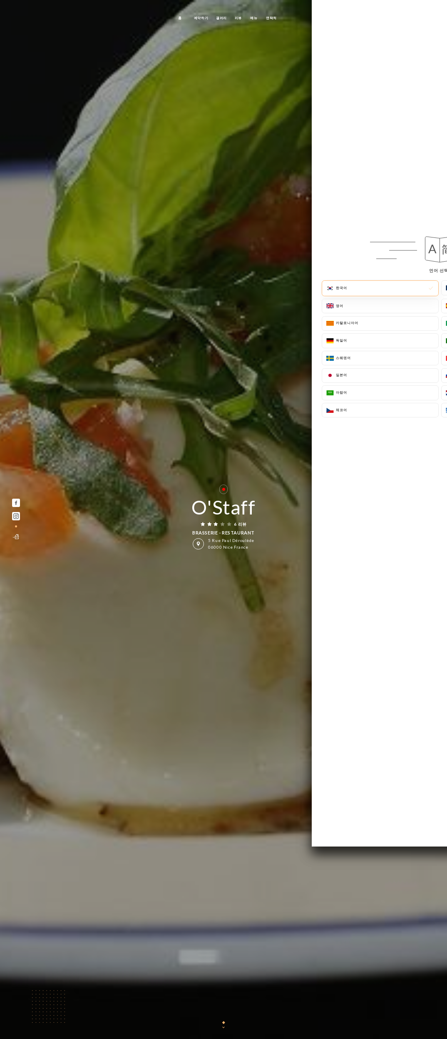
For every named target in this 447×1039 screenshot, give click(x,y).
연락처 (271, 18)
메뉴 (253, 18)
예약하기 (201, 18)
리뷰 (238, 18)
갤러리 (221, 18)
